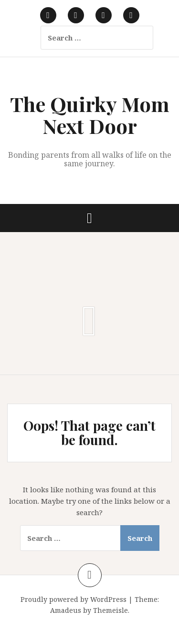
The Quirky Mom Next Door (89, 115)
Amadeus (65, 610)
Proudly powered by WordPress (73, 599)
